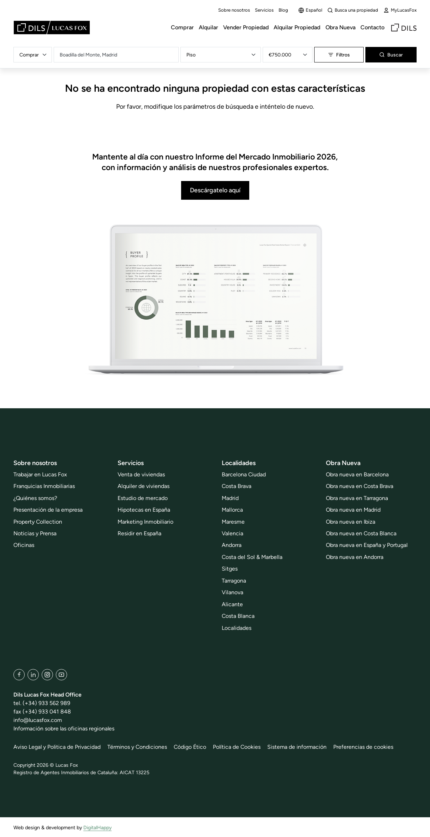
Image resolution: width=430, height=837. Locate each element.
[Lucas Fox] (51, 27)
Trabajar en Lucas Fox (40, 474)
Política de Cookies (238, 746)
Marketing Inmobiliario (145, 521)
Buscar (391, 55)
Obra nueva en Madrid (353, 509)
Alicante (232, 604)
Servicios (264, 10)
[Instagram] (47, 674)
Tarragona (234, 580)
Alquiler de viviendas (143, 486)
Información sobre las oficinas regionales (64, 728)
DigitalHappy (97, 828)
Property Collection (37, 521)
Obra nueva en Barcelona (357, 474)
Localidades (236, 628)
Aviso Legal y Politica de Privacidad (57, 746)
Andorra (231, 545)
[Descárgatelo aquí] (215, 300)
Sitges (230, 568)
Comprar (182, 27)
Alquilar (208, 27)
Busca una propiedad (352, 10)
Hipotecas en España (144, 509)
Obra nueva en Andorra (354, 557)
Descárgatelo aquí (215, 190)
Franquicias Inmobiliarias (44, 486)
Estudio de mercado (143, 498)
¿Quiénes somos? (35, 498)
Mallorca (232, 509)
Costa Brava (236, 486)
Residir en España (139, 533)
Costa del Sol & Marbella (252, 557)
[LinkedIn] (33, 674)
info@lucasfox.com (37, 720)
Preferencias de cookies (365, 746)
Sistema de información (299, 746)
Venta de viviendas (141, 474)
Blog (283, 10)
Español (310, 10)
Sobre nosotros (234, 10)
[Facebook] (19, 674)
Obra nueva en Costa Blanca (361, 533)
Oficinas (23, 545)
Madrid (230, 498)
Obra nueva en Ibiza (350, 521)
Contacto (372, 27)
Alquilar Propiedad (297, 27)
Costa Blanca (238, 616)
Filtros (339, 55)
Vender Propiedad (246, 27)
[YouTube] (61, 674)
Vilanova (232, 592)
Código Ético (191, 746)
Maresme (233, 521)
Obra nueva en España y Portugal (367, 545)
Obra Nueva (341, 27)
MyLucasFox (400, 10)
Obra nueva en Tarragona (357, 498)
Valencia (232, 533)
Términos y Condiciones (138, 746)
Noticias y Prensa (34, 533)
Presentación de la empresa (48, 509)
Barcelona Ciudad (244, 474)
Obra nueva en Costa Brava (359, 486)
